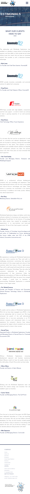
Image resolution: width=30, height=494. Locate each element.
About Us (6, 454)
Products (6, 457)
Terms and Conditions (9, 468)
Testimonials (7, 462)
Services (6, 455)
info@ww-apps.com (12, 478)
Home (5, 452)
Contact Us (7, 464)
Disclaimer (6, 470)
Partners (6, 460)
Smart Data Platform (9, 459)
